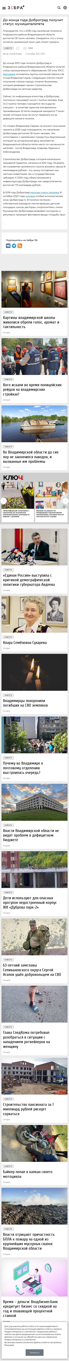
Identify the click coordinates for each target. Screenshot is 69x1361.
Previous (3, 501)
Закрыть (34, 1352)
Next (65, 501)
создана (30, 196)
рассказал (9, 74)
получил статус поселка (44, 192)
